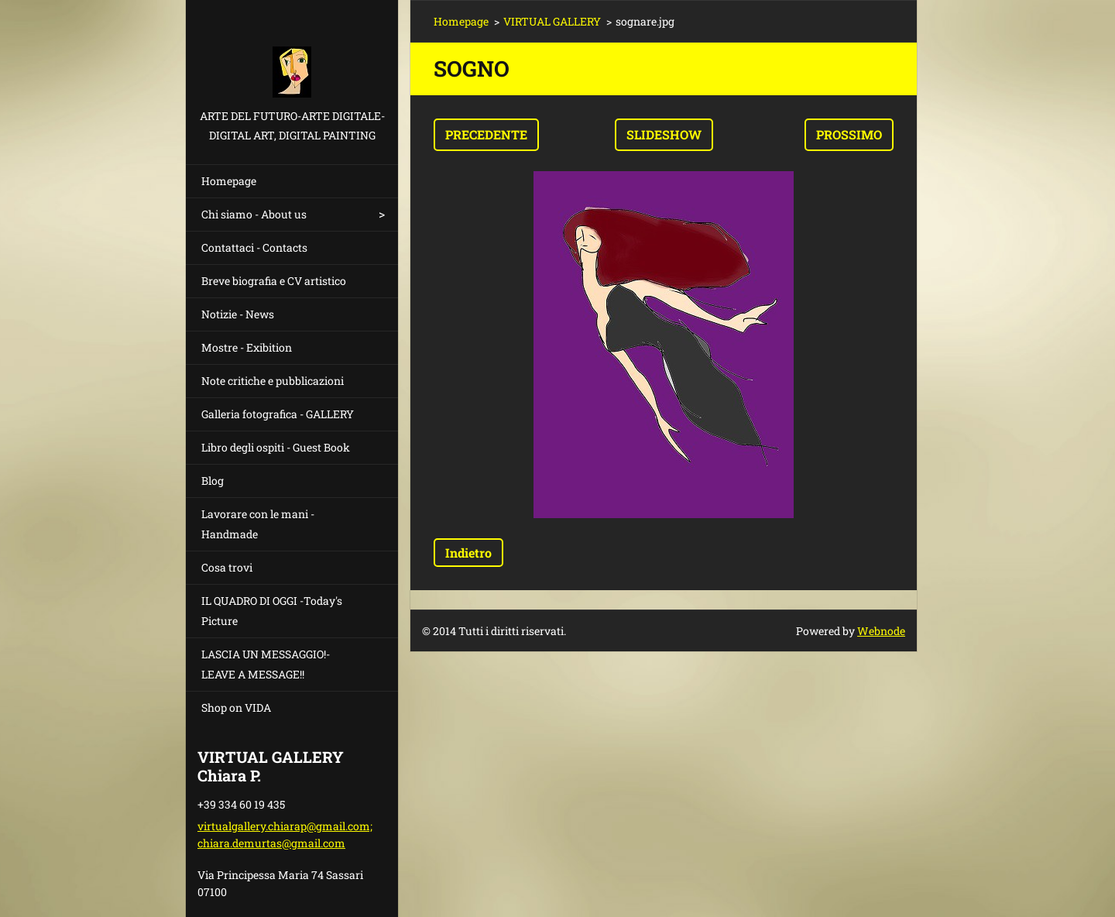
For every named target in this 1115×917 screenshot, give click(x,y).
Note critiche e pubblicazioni (272, 380)
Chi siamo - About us (254, 214)
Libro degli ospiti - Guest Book (275, 447)
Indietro (468, 552)
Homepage (228, 180)
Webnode (881, 630)
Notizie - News (237, 314)
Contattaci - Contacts (254, 247)
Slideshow (664, 134)
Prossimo (849, 134)
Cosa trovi (226, 567)
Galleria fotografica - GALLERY (277, 414)
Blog (212, 480)
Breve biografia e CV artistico (273, 280)
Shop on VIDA (236, 707)
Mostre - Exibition (246, 347)
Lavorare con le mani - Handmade (257, 524)
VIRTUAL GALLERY (552, 21)
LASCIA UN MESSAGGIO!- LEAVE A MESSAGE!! (265, 664)
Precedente (486, 134)
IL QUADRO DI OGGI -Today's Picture (271, 610)
